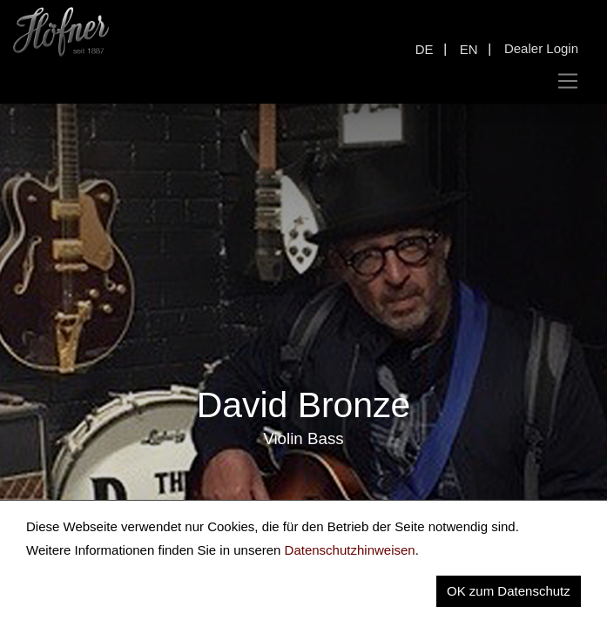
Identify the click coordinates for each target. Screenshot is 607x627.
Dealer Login (541, 48)
